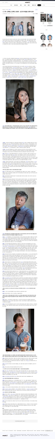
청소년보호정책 (24, 430)
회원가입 (6, 2)
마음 (30, 413)
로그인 (3, 2)
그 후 (28, 41)
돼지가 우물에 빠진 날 (13, 382)
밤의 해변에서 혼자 (8, 277)
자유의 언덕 (26, 66)
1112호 (36, 9)
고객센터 (15, 430)
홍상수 (3, 41)
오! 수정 (6, 72)
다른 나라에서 (5, 246)
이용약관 (35, 430)
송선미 (26, 372)
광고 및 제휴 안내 (10, 430)
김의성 (6, 285)
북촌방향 (33, 68)
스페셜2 (9, 9)
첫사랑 (35, 161)
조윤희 (25, 59)
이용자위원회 (43, 430)
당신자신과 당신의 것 (11, 246)
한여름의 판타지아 (21, 146)
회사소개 (6, 430)
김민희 (30, 58)
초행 (6, 149)
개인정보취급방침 (19, 430)
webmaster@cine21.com (46, 435)
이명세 (27, 161)
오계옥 (9, 13)
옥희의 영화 (15, 67)
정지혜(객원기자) (5, 13)
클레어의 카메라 (5, 396)
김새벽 (36, 60)
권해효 (18, 58)
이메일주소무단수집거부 (30, 430)
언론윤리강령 (38, 430)
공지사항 (3, 430)
